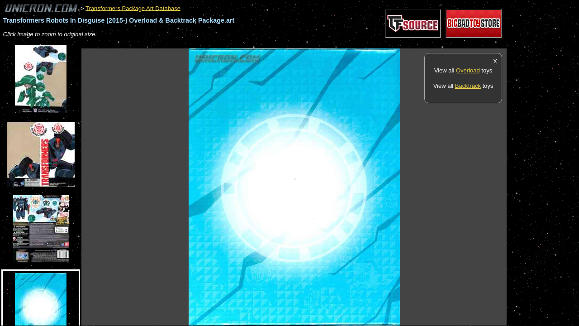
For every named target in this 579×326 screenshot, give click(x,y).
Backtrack (468, 85)
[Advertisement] (246, 43)
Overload (468, 70)
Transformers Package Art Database (132, 8)
